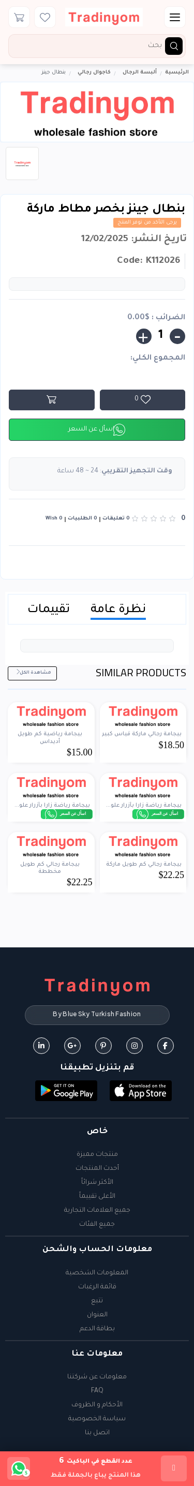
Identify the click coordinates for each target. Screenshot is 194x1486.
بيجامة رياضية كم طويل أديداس (50, 738)
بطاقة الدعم (97, 1329)
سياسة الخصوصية (97, 1419)
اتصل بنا (97, 1433)
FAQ (97, 1391)
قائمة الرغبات (97, 1287)
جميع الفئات (97, 1224)
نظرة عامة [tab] (118, 610)
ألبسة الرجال (140, 73)
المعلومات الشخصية (97, 1273)
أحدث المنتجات (97, 1168)
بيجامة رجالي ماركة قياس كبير (142, 734)
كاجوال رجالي (94, 73)
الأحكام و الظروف (97, 1405)
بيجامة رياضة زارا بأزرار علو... (144, 806)
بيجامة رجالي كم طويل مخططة (50, 868)
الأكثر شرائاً (97, 1182)
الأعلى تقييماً (97, 1196)
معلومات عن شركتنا (97, 1377)
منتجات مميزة (97, 1154)
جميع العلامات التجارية (97, 1210)
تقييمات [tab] (48, 610)
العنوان (97, 1315)
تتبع (97, 1301)
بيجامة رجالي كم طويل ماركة (144, 864)
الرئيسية (177, 73)
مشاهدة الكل (33, 672)
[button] (141, 1091)
